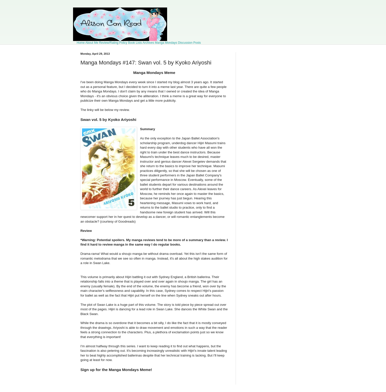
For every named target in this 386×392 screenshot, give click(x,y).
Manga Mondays (166, 42)
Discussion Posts (189, 42)
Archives (148, 42)
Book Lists (135, 42)
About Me (91, 42)
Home (81, 42)
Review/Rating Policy (113, 42)
